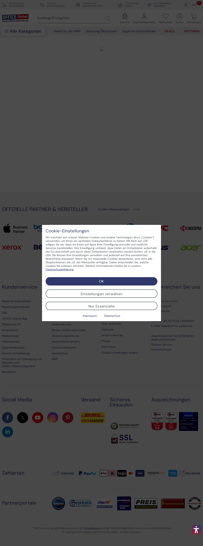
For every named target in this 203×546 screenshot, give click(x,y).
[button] (196, 529)
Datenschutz (112, 316)
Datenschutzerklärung (60, 269)
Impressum (90, 316)
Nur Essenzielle (101, 306)
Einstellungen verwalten (102, 294)
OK (101, 281)
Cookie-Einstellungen (67, 231)
